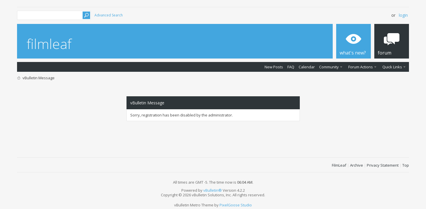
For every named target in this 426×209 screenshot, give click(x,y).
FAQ (290, 66)
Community (329, 66)
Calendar (307, 66)
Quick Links (392, 66)
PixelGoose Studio (235, 205)
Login (403, 15)
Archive (356, 165)
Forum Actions (360, 66)
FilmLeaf (339, 165)
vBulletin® (212, 190)
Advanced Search (108, 15)
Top (405, 165)
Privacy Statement (383, 165)
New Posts (274, 66)
